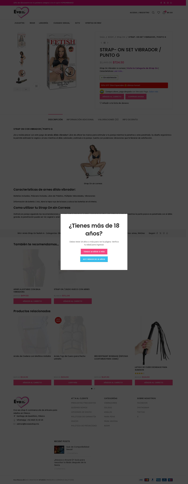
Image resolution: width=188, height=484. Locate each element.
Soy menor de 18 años (94, 259)
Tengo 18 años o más (94, 252)
